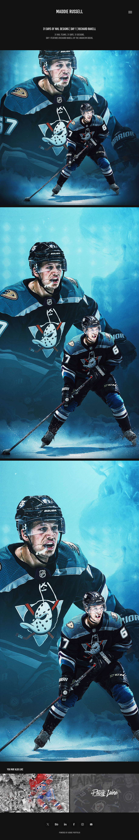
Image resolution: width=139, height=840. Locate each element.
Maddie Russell (69, 11)
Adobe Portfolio (74, 833)
